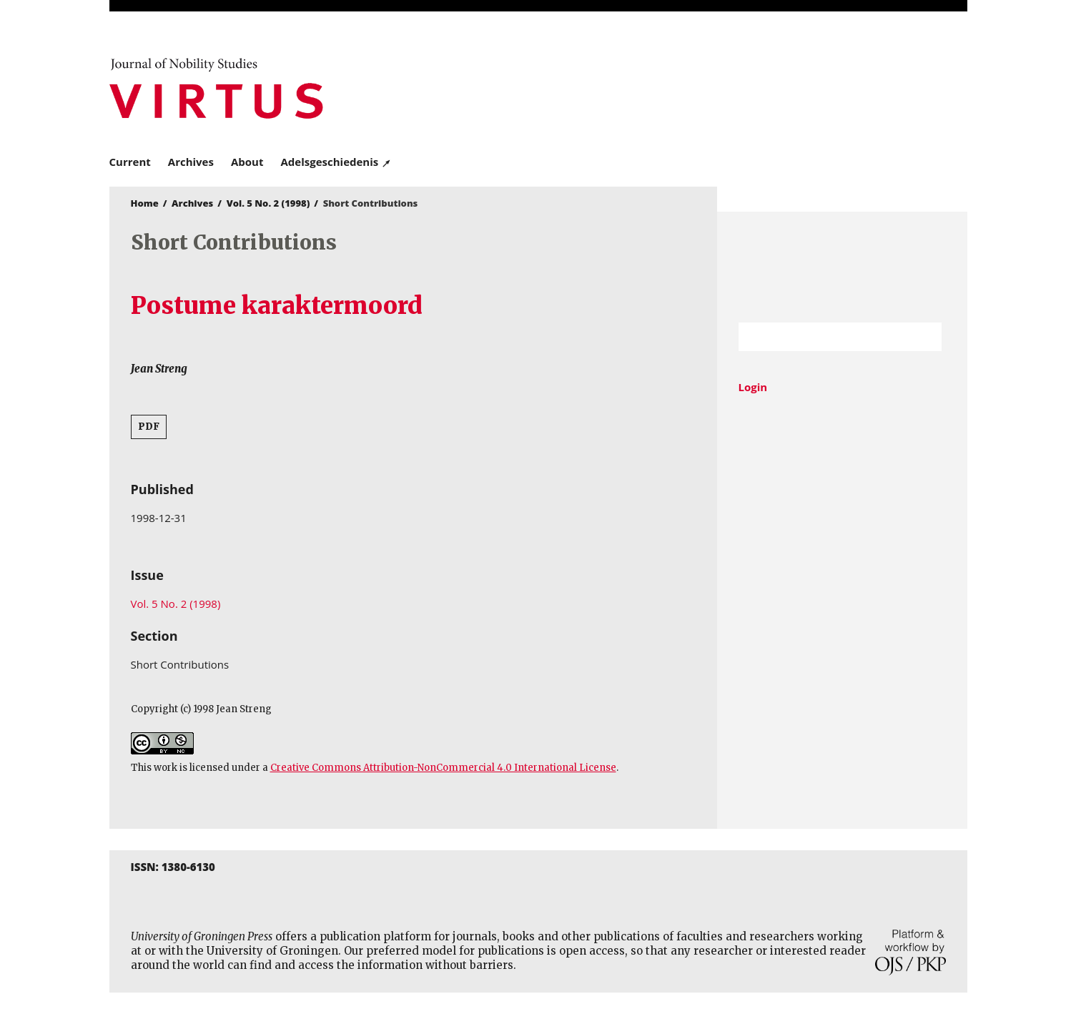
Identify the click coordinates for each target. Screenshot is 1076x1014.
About (247, 161)
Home (145, 203)
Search (924, 337)
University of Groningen (842, 267)
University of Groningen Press (745, 86)
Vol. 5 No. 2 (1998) (268, 203)
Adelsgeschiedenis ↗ (335, 161)
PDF (148, 426)
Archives (191, 161)
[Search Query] (823, 337)
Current (130, 161)
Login (753, 387)
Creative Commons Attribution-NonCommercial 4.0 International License (443, 768)
